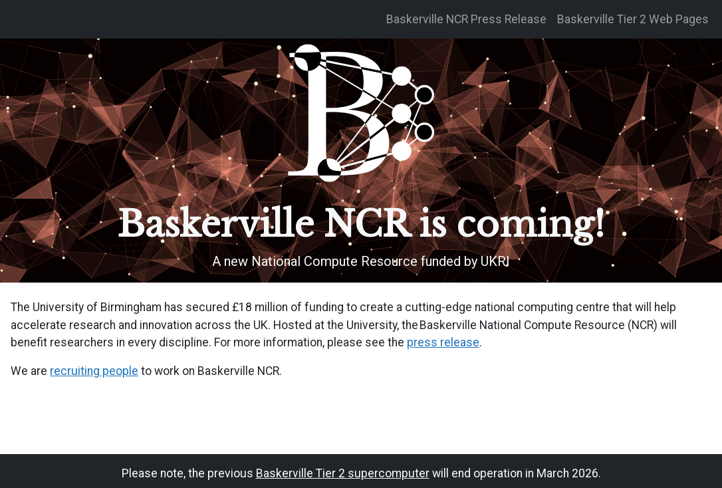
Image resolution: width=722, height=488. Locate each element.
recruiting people (94, 371)
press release (443, 342)
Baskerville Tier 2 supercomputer (342, 473)
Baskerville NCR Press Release (466, 19)
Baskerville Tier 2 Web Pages (633, 19)
